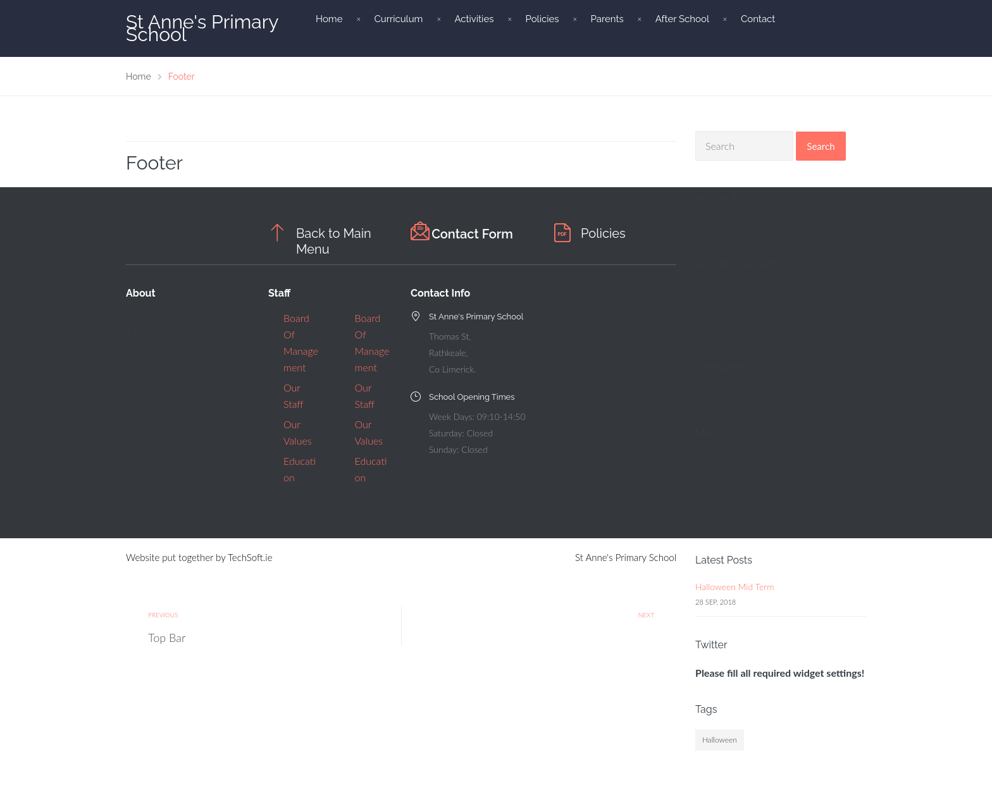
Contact (758, 19)
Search (820, 146)
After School (682, 19)
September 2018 (747, 328)
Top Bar (166, 638)
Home (329, 19)
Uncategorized (742, 394)
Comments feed (745, 501)
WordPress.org (742, 521)
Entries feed (736, 481)
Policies (542, 19)
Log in (723, 461)
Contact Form (472, 234)
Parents (606, 19)
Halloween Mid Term (755, 226)
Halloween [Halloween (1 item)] (719, 739)
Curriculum (398, 19)
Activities (473, 19)
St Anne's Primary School (202, 28)
